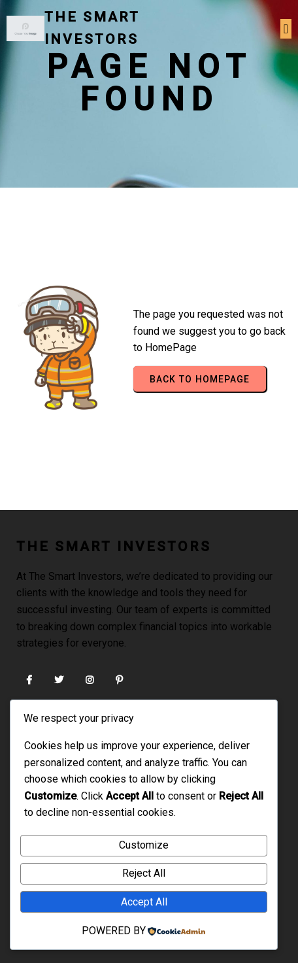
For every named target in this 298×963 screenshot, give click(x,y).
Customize (144, 845)
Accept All (144, 902)
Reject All (143, 873)
